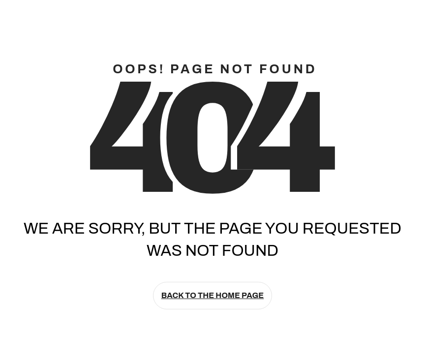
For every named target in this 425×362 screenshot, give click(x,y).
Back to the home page (212, 295)
